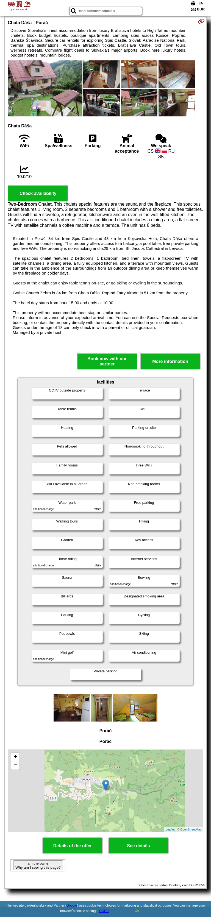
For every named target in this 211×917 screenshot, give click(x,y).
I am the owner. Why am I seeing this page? (37, 865)
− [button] (15, 765)
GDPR (104, 911)
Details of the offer (72, 845)
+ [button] (15, 757)
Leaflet (170, 829)
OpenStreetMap (191, 829)
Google (71, 905)
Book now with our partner (107, 361)
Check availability (38, 193)
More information (170, 361)
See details (138, 845)
